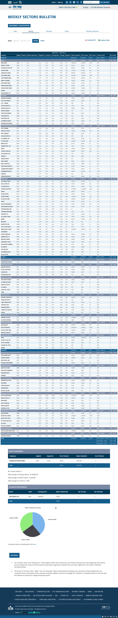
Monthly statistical (92, 31)
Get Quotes (104, 2)
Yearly (67, 31)
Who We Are (99, 591)
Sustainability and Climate (93, 599)
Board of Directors (23, 595)
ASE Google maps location (42, 595)
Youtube (74, 2)
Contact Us (65, 595)
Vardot (108, 608)
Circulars (18, 591)
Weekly (33, 31)
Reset (42, 41)
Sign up (60, 2)
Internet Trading (78, 591)
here (34, 544)
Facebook (81, 2)
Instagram (70, 2)
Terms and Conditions (47, 599)
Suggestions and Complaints (25, 599)
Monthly (49, 31)
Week (10, 41)
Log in (54, 2)
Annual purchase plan (94, 595)
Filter (35, 41)
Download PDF (91, 40)
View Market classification (19, 25)
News (90, 591)
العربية (15, 2)
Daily (15, 31)
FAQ (56, 595)
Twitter (77, 2)
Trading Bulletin (43, 591)
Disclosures (29, 591)
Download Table (105, 40)
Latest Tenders (77, 595)
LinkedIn (66, 2)
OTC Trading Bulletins (61, 591)
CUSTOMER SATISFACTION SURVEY (70, 599)
